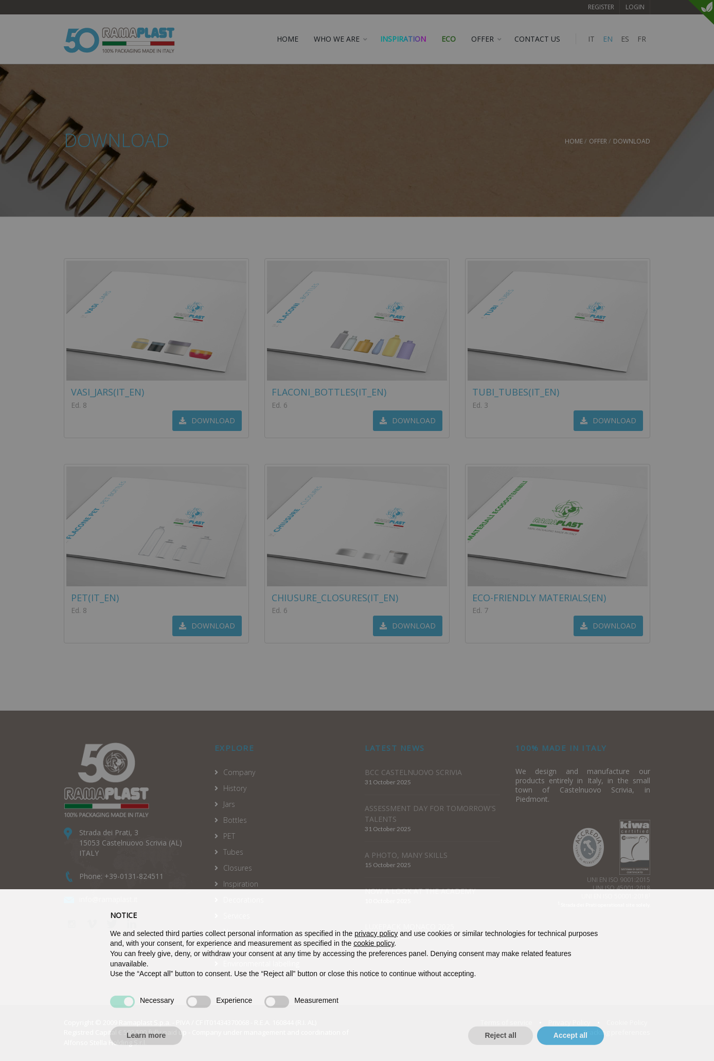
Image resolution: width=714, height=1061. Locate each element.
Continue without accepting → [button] (553, 930)
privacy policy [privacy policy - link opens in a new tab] (376, 953)
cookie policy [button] (373, 964)
